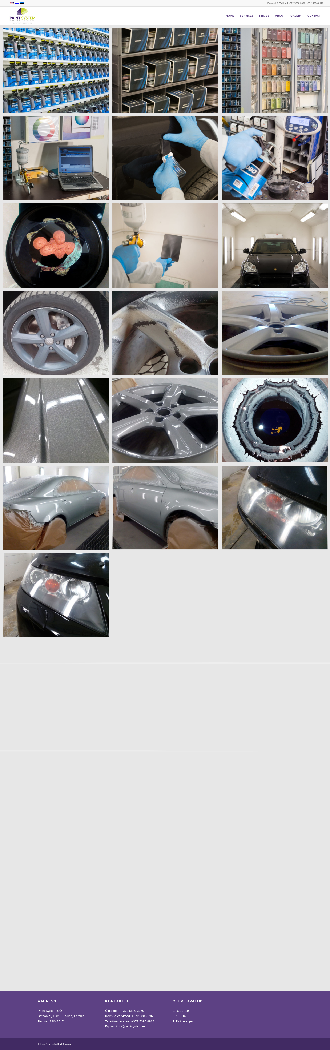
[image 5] (167, 159)
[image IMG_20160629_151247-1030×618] (57, 334)
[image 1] (57, 72)
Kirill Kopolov (64, 1044)
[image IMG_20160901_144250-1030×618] (57, 509)
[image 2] (167, 72)
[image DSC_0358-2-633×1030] (167, 247)
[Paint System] (22, 16)
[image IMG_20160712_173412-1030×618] (167, 422)
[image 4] (57, 159)
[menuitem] (230, 16)
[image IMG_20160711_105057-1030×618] (167, 334)
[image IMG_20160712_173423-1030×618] (57, 422)
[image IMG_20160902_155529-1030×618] (57, 247)
